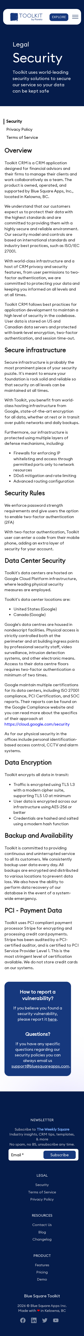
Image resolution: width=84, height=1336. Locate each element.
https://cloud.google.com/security (37, 724)
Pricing (42, 1272)
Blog (42, 1232)
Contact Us (42, 1224)
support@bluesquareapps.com (40, 1066)
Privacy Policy (19, 129)
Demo (42, 1279)
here (52, 1019)
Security (14, 121)
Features (42, 1265)
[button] (59, 1155)
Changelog (42, 1239)
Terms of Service (22, 137)
